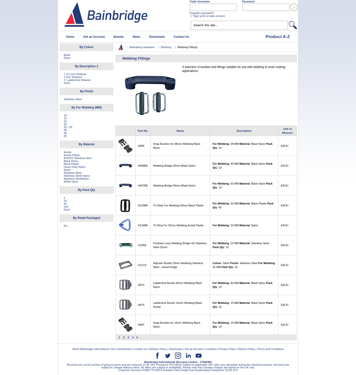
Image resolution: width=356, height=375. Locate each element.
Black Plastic (71, 163)
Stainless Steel (73, 99)
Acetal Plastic (72, 155)
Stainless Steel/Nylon (76, 178)
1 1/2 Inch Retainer (75, 74)
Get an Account (94, 37)
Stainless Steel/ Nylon (77, 175)
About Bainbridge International (90, 349)
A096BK (143, 165)
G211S (142, 265)
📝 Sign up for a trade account (207, 15)
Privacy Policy (227, 349)
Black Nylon (71, 161)
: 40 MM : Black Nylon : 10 (242, 165)
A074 (141, 304)
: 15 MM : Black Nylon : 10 (242, 304)
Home (70, 37)
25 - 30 (68, 127)
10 (65, 115)
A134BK (143, 225)
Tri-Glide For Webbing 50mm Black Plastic (178, 205)
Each (67, 209)
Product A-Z (278, 36)
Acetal (67, 152)
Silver (67, 57)
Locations (211, 349)
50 (65, 135)
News (136, 37)
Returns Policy (246, 349)
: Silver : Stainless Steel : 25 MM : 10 (244, 265)
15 (65, 118)
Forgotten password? (202, 13)
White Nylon (71, 181)
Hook (67, 82)
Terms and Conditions (270, 349)
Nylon (67, 169)
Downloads (157, 37)
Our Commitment (121, 349)
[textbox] (239, 25)
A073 (141, 284)
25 (65, 124)
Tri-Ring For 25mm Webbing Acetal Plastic (178, 225)
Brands (119, 37)
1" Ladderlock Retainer (77, 80)
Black (67, 55)
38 (65, 130)
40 (65, 133)
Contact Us (181, 37)
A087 (141, 324)
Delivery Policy (158, 349)
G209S (142, 245)
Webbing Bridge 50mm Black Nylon (174, 185)
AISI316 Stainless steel (77, 158)
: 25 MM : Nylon (235, 225)
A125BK (143, 205)
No (65, 225)
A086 (141, 145)
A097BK (143, 185)
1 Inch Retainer (73, 77)
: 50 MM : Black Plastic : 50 (243, 205)
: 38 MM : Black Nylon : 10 (242, 145)
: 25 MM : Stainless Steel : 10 (241, 245)
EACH (284, 145)
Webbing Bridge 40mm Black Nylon (174, 165)
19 (65, 121)
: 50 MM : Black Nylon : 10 (242, 185)
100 (66, 206)
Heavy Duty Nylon (74, 166)
